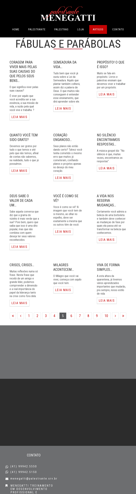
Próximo (115, 324)
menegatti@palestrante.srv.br (34, 478)
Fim (123, 324)
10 (106, 325)
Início (13, 324)
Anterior (20, 324)
